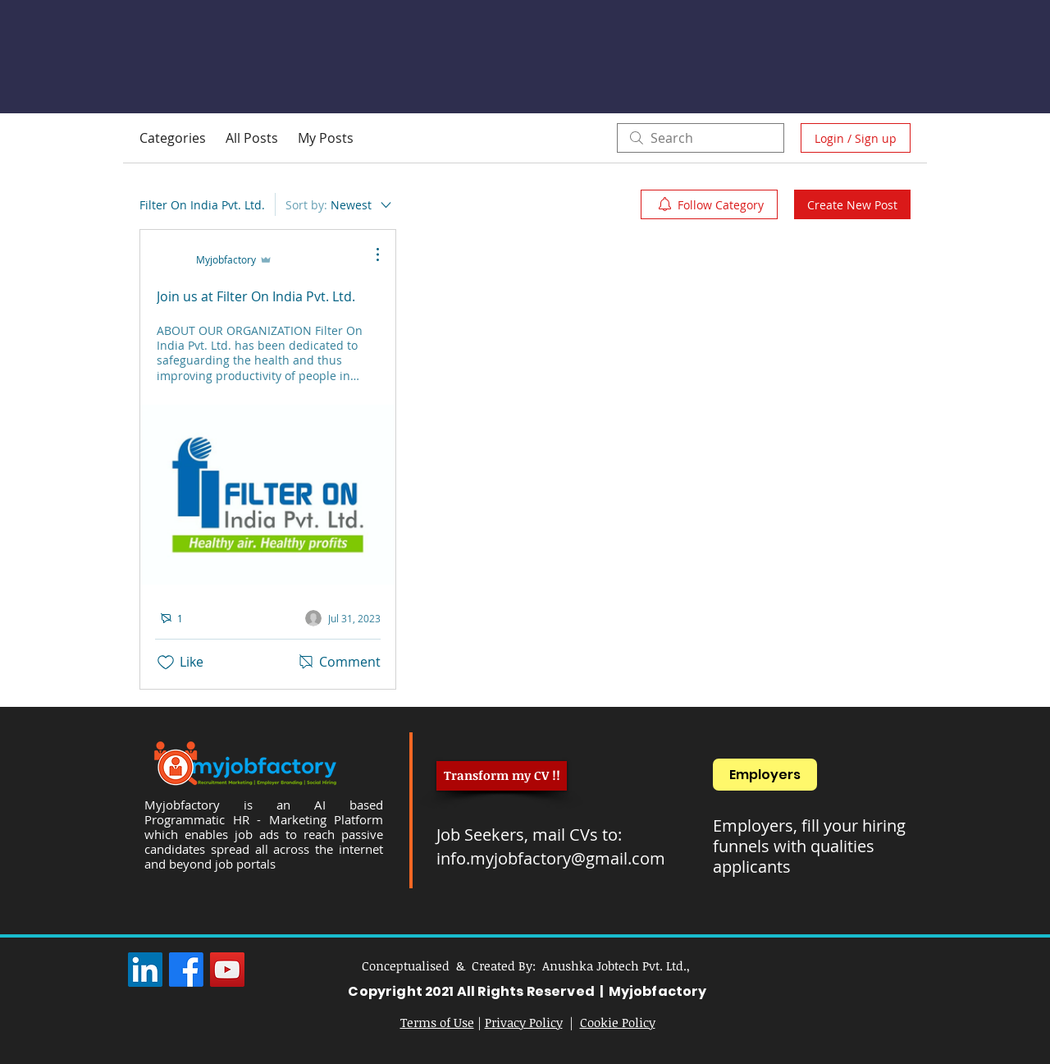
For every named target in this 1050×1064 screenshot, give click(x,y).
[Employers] (765, 775)
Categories (172, 138)
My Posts (326, 138)
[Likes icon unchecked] (165, 662)
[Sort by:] (339, 204)
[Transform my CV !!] (501, 776)
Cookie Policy (617, 1022)
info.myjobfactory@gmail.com (550, 858)
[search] (700, 138)
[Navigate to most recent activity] (343, 618)
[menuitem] (709, 204)
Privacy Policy (524, 1022)
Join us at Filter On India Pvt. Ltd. (256, 296)
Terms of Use (437, 1022)
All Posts (252, 138)
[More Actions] (369, 254)
